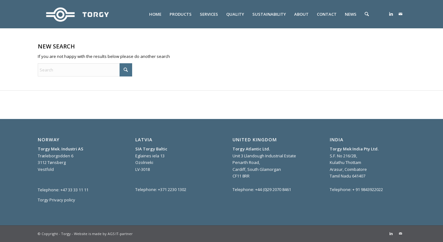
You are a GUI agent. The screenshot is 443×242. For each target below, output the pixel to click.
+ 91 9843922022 (367, 189)
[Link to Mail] (400, 14)
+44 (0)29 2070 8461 (273, 189)
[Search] (367, 14)
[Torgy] (77, 14)
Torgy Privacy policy (56, 200)
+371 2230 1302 (172, 189)
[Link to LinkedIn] (391, 14)
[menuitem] (155, 14)
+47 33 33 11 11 (74, 190)
